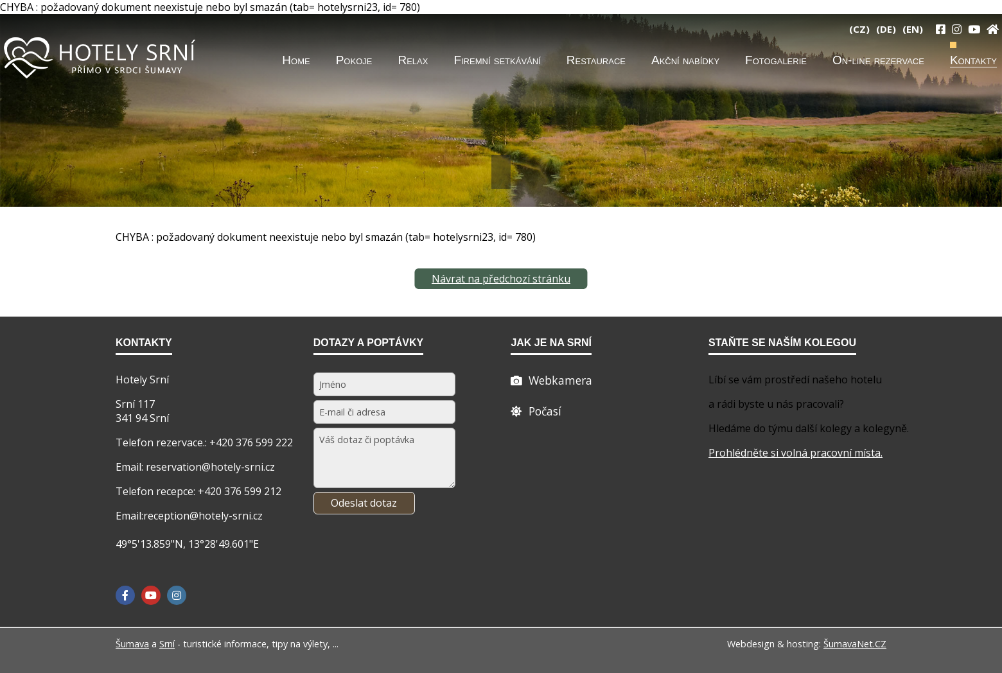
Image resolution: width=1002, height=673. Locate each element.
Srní (167, 644)
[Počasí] (536, 411)
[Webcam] (551, 380)
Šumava (132, 644)
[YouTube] (974, 28)
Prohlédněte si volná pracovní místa (794, 453)
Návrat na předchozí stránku (501, 279)
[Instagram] (957, 28)
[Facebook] (125, 595)
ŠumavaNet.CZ (854, 644)
